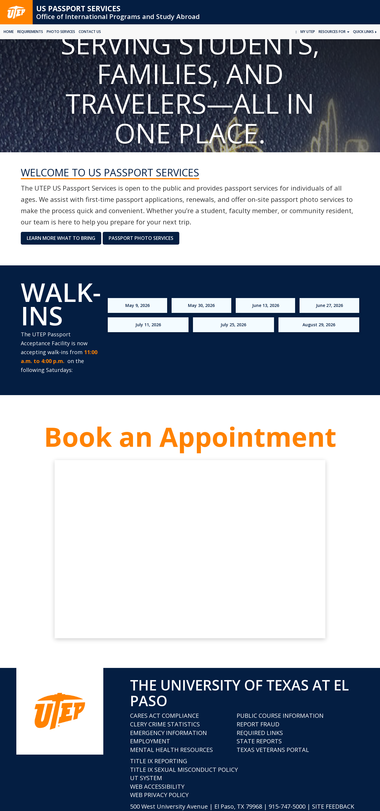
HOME (9, 31)
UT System (146, 778)
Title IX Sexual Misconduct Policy (184, 770)
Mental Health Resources (171, 750)
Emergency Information (168, 733)
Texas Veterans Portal (273, 750)
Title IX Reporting (158, 761)
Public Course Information (280, 716)
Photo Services (61, 31)
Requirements (30, 31)
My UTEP (307, 31)
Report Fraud (258, 724)
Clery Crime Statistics (165, 724)
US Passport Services (78, 8)
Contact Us (90, 31)
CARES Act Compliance (164, 716)
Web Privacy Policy (159, 795)
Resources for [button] (334, 31)
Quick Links (364, 31)
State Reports (259, 741)
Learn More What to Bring (61, 238)
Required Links (260, 733)
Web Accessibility (157, 787)
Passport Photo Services (141, 238)
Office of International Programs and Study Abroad (118, 16)
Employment (150, 741)
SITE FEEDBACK (333, 806)
